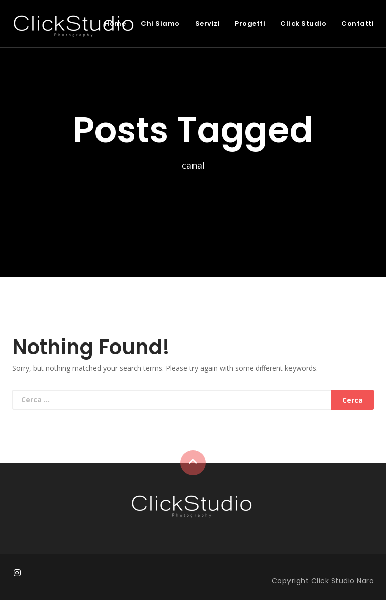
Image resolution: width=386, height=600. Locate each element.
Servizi (207, 23)
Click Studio (303, 23)
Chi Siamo (160, 23)
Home (115, 23)
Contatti (357, 23)
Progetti (250, 23)
